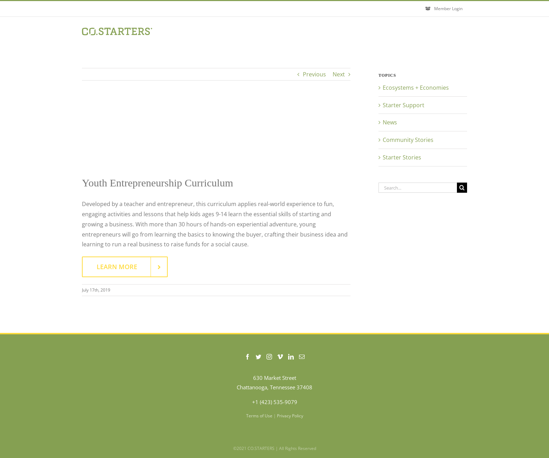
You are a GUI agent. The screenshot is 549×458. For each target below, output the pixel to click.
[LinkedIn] (291, 357)
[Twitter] (258, 357)
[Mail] (302, 357)
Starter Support (403, 105)
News (390, 122)
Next (339, 74)
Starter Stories (402, 157)
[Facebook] (247, 357)
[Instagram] (269, 357)
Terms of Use (259, 416)
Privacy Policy (290, 416)
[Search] (462, 188)
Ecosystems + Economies (416, 87)
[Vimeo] (280, 357)
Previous (314, 74)
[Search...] (417, 188)
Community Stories (408, 140)
